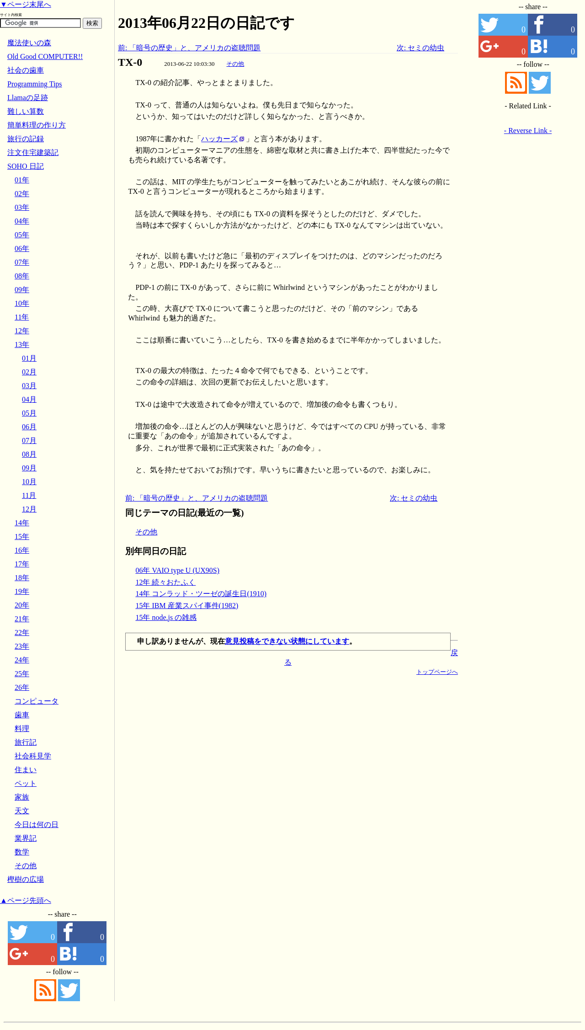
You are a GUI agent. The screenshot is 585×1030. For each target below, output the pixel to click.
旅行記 (26, 742)
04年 (22, 221)
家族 (22, 797)
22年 (22, 632)
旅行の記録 (25, 139)
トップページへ (437, 671)
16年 (22, 550)
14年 (22, 523)
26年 (22, 687)
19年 (22, 591)
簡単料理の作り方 (36, 125)
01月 (29, 358)
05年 (22, 235)
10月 (29, 482)
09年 (22, 290)
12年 (22, 331)
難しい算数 (25, 111)
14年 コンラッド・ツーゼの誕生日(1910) (200, 594)
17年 (22, 564)
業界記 (26, 838)
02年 (22, 193)
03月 (29, 386)
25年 (22, 674)
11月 (29, 495)
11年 (22, 317)
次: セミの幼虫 (420, 48)
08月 (29, 454)
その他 (235, 63)
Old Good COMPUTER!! (45, 56)
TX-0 (130, 62)
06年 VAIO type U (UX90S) (177, 570)
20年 (22, 605)
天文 (22, 811)
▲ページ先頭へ (25, 900)
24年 (22, 660)
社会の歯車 (25, 70)
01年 (22, 180)
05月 (29, 413)
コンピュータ (36, 701)
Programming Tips (34, 84)
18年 (22, 578)
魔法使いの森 (29, 43)
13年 (22, 344)
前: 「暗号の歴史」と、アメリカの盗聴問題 (189, 48)
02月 (29, 372)
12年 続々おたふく (165, 582)
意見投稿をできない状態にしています (287, 641)
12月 (29, 509)
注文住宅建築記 (32, 152)
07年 (22, 262)
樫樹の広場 (25, 879)
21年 (22, 619)
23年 (22, 646)
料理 (22, 728)
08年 (22, 276)
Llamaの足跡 (27, 97)
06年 (22, 248)
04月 (29, 399)
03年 (22, 207)
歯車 (22, 715)
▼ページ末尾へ (25, 4)
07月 (29, 440)
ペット (26, 783)
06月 (29, 427)
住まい (26, 770)
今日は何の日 (36, 824)
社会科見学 (33, 756)
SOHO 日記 (25, 166)
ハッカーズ (219, 139)
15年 (22, 536)
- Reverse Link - (528, 130)
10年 (22, 303)
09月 (29, 468)
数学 (22, 852)
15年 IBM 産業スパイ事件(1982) (186, 605)
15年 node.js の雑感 (166, 617)
